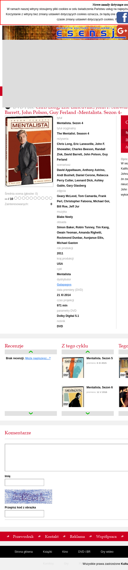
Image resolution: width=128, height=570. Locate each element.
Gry (66, 563)
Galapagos (64, 284)
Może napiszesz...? (37, 358)
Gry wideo (107, 551)
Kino (65, 551)
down (31, 413)
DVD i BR (84, 551)
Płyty (82, 563)
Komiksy (48, 563)
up (31, 352)
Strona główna (23, 551)
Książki (47, 551)
